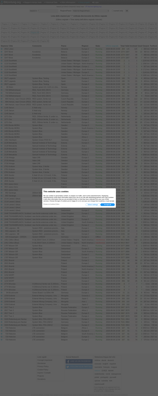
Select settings (93, 204)
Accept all (107, 204)
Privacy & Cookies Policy (51, 204)
